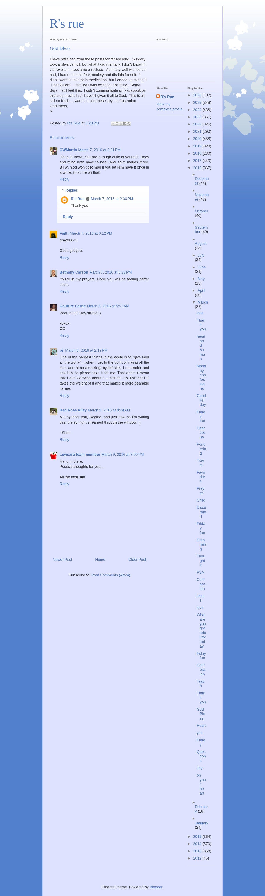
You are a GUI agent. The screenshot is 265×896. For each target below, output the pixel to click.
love (200, 313)
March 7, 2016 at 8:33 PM (110, 272)
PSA (200, 572)
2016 (197, 168)
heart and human (201, 347)
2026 (197, 95)
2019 (197, 146)
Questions (201, 756)
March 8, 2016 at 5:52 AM (108, 306)
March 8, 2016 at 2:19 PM (86, 350)
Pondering (201, 448)
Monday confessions (201, 377)
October (201, 211)
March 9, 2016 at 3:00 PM (122, 454)
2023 (197, 117)
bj (62, 350)
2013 (197, 851)
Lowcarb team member (80, 454)
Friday (201, 742)
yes (199, 733)
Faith (64, 233)
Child (201, 500)
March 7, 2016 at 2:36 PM (112, 199)
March (203, 302)
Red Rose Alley (73, 410)
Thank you (201, 324)
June (202, 267)
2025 (197, 102)
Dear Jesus (201, 432)
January (201, 823)
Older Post (137, 559)
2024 (197, 110)
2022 (197, 124)
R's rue (67, 23)
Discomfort (201, 512)
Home (100, 559)
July (201, 255)
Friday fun (201, 416)
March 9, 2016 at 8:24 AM (109, 410)
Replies (71, 190)
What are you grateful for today (201, 630)
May (201, 279)
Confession (201, 584)
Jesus (201, 598)
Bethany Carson (74, 272)
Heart (201, 726)
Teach (201, 683)
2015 (197, 836)
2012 (197, 858)
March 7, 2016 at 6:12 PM (91, 233)
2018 (197, 153)
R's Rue (77, 199)
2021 (197, 131)
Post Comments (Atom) (111, 575)
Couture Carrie (73, 306)
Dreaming (201, 544)
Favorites (201, 476)
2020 (197, 139)
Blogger (156, 887)
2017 (197, 161)
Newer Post (62, 559)
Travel (200, 462)
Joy (199, 768)
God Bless (201, 713)
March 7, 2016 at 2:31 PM (99, 150)
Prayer (200, 490)
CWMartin (68, 150)
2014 (197, 844)
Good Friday (201, 400)
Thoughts (201, 560)
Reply (64, 179)
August (201, 243)
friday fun (201, 655)
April (201, 290)
